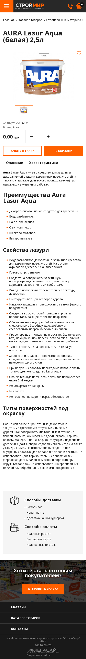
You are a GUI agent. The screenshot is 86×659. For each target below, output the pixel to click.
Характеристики (43, 163)
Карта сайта (43, 645)
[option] (23, 110)
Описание (14, 163)
